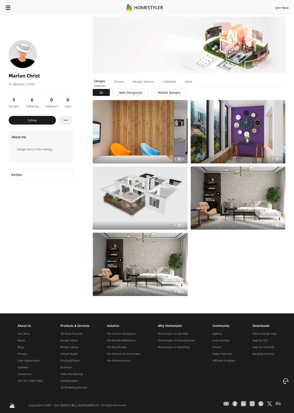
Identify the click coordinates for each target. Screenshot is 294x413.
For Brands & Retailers (121, 340)
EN (245, 6)
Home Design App (264, 333)
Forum (217, 347)
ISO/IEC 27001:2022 (30, 380)
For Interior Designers (121, 333)
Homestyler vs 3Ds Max (173, 333)
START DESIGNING (272, 6)
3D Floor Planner (71, 333)
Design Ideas (69, 340)
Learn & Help (221, 340)
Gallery (217, 333)
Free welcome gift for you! (205, 17)
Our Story (24, 333)
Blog (21, 347)
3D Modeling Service (73, 387)
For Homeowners (118, 360)
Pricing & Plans (70, 360)
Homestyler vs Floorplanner (176, 340)
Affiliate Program (224, 360)
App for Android (263, 347)
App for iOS (260, 340)
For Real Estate (117, 347)
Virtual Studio (69, 354)
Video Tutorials (222, 354)
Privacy (22, 354)
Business (66, 367)
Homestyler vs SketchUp (174, 347)
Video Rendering (71, 374)
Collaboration (69, 380)
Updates (23, 367)
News (21, 340)
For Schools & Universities (123, 354)
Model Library (69, 347)
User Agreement (28, 360)
